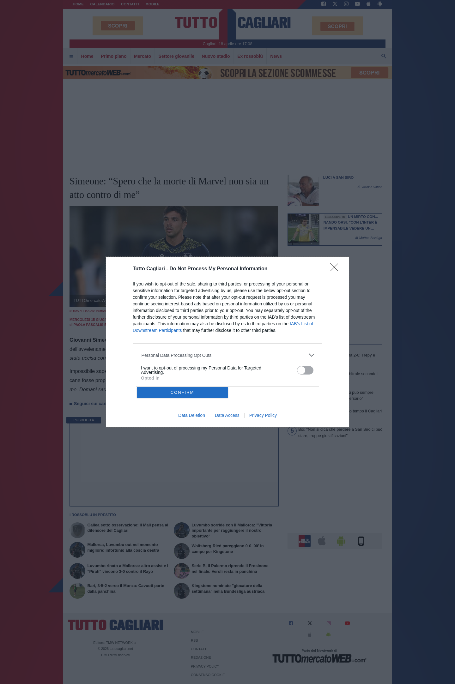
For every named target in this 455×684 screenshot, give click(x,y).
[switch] (305, 370)
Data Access (227, 415)
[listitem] (228, 355)
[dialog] (227, 342)
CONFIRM (182, 392)
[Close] (336, 269)
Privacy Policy (263, 415)
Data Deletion (191, 415)
